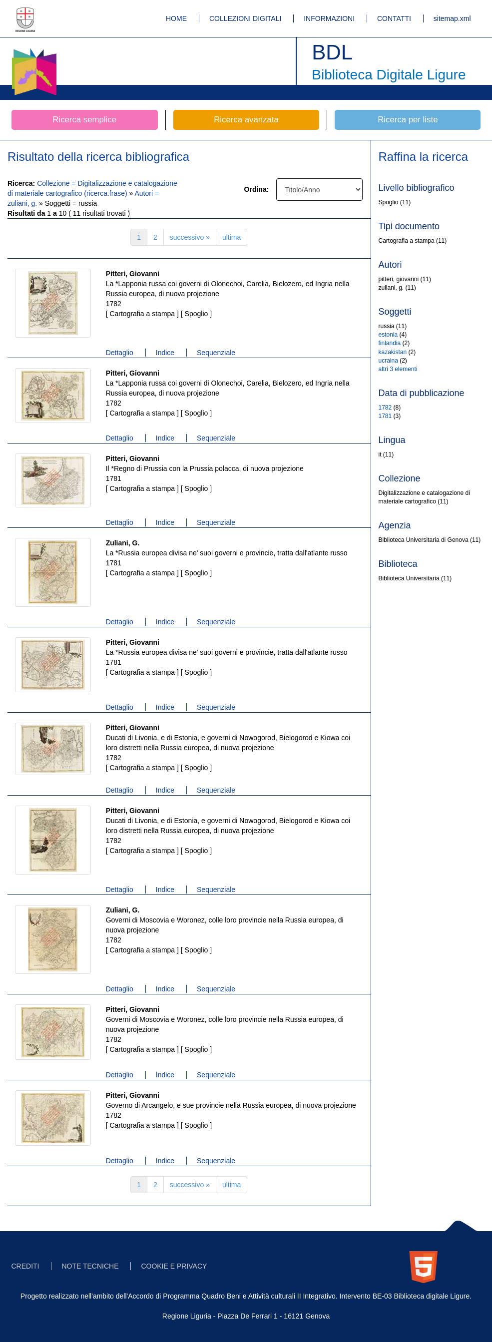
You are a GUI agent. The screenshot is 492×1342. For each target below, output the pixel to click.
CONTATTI (394, 18)
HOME (176, 18)
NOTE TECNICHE (89, 1266)
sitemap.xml (452, 18)
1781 (385, 416)
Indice (165, 353)
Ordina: (256, 189)
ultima (231, 237)
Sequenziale (216, 353)
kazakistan (393, 352)
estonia (388, 334)
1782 (385, 407)
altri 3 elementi (398, 369)
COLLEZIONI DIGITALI (245, 18)
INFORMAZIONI (329, 18)
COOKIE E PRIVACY (174, 1266)
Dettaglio (119, 353)
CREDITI (25, 1266)
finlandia (390, 343)
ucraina (388, 360)
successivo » (190, 237)
